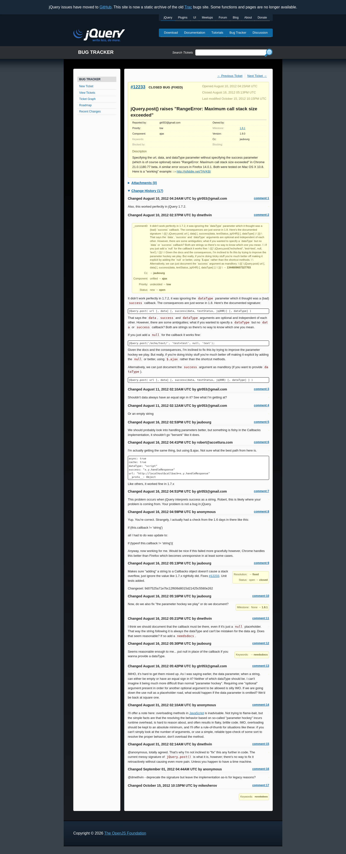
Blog (236, 17)
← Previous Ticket (229, 76)
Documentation (194, 32)
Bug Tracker (237, 32)
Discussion (260, 32)
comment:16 (260, 769)
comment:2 (261, 215)
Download (171, 32)
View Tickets (87, 92)
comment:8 (261, 511)
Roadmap (85, 105)
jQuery (168, 17)
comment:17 (260, 785)
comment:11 (260, 618)
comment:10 (260, 596)
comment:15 (260, 744)
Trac (188, 7)
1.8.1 (242, 128)
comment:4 (261, 405)
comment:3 (261, 389)
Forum (223, 17)
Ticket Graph (87, 99)
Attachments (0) (144, 183)
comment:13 (260, 666)
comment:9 (261, 563)
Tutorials (217, 32)
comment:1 (261, 198)
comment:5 (261, 422)
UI (194, 17)
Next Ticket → (257, 76)
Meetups (207, 17)
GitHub (105, 7)
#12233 (138, 86)
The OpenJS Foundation (125, 833)
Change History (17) (147, 191)
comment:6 (261, 442)
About (248, 17)
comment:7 (261, 491)
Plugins (182, 17)
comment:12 (260, 643)
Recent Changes (90, 111)
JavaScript (196, 713)
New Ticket (86, 86)
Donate (262, 17)
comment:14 (260, 704)
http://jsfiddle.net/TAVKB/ (192, 171)
